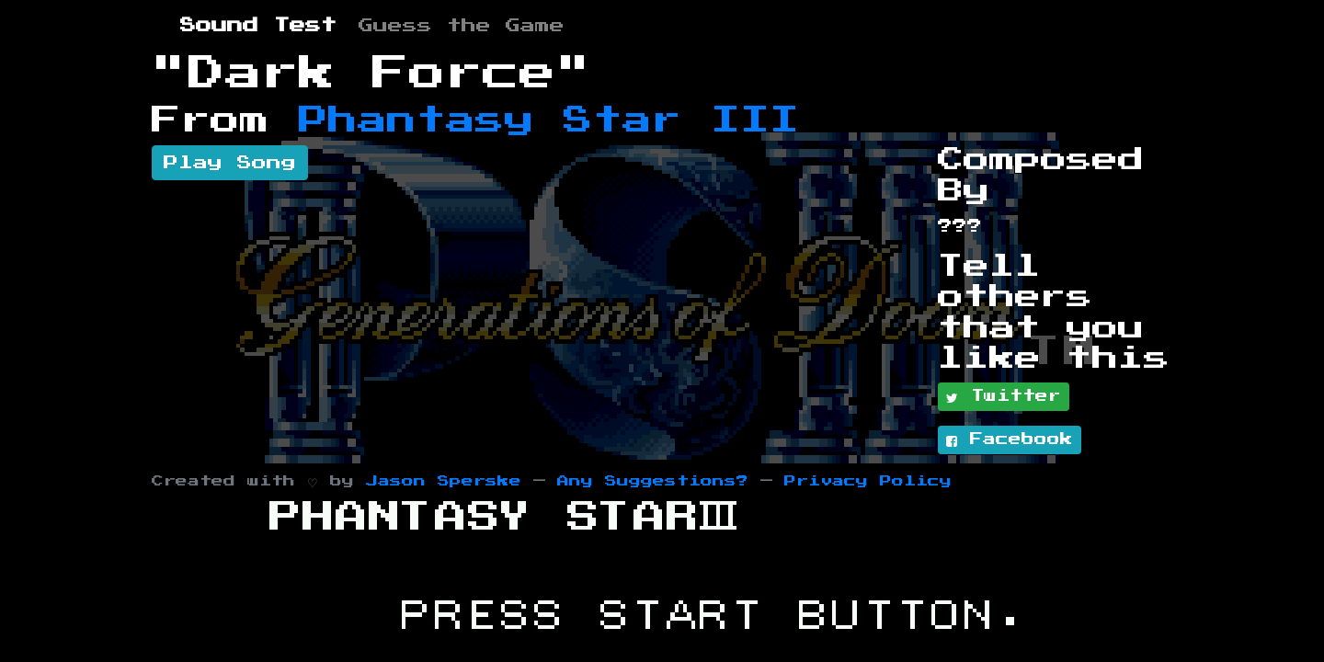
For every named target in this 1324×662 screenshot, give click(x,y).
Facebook (1009, 440)
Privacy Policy (868, 481)
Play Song (230, 162)
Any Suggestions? (652, 481)
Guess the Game (462, 25)
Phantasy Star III (549, 120)
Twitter (1003, 397)
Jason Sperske (443, 481)
